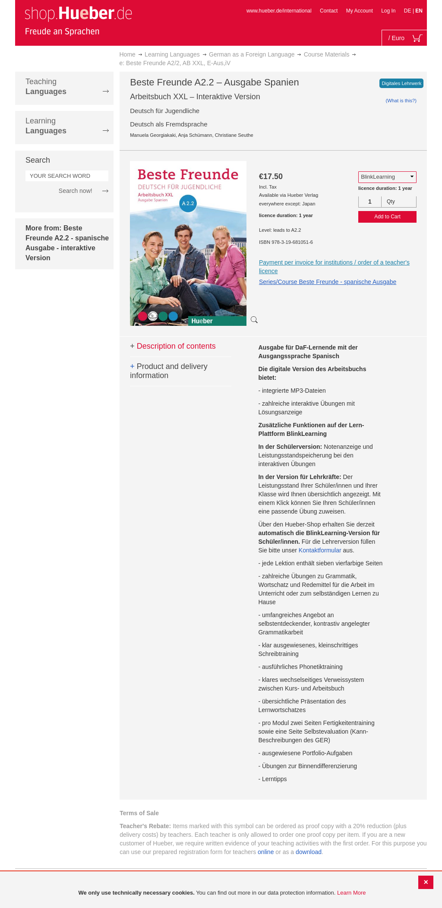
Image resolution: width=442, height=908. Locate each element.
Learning (45, 126)
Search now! (75, 190)
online (266, 851)
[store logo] (78, 20)
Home (128, 54)
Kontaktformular (320, 550)
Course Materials (327, 54)
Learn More (351, 892)
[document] (222, 893)
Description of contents (173, 346)
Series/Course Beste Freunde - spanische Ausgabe (327, 281)
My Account (359, 11)
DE (408, 11)
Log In (388, 11)
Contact (329, 11)
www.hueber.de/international (279, 11)
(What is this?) (401, 100)
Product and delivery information (169, 371)
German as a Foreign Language (251, 54)
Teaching (45, 86)
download (309, 851)
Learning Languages (172, 54)
